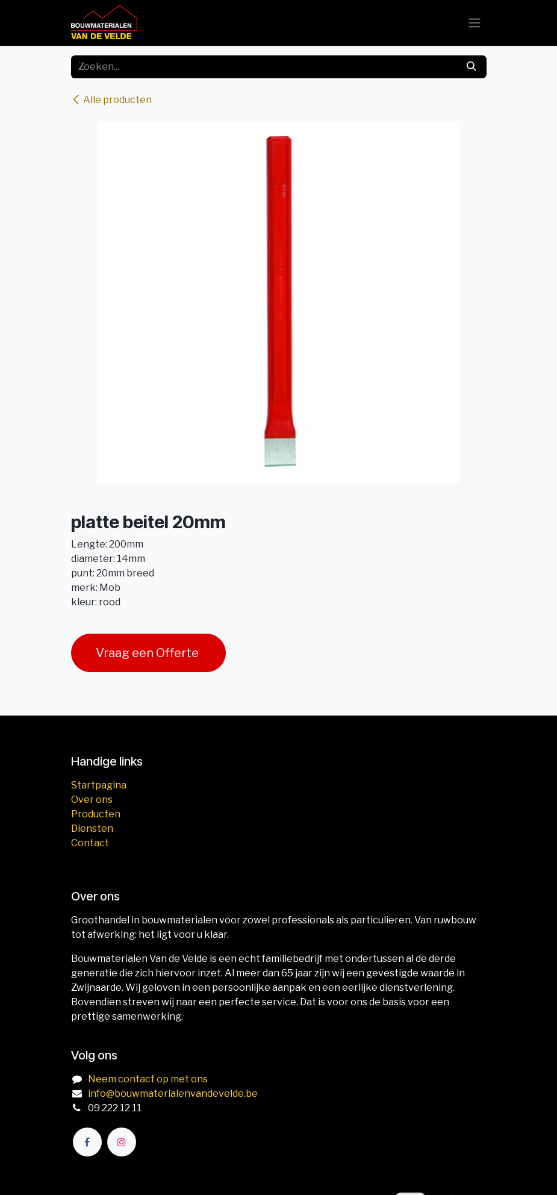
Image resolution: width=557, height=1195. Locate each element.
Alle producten (111, 99)
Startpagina (98, 785)
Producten (95, 814)
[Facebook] (87, 1142)
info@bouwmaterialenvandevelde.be (173, 1093)
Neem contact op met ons (148, 1079)
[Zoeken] (471, 66)
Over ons (92, 799)
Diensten (92, 828)
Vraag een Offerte (148, 653)
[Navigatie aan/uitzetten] (474, 23)
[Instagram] (121, 1142)
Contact (90, 843)
